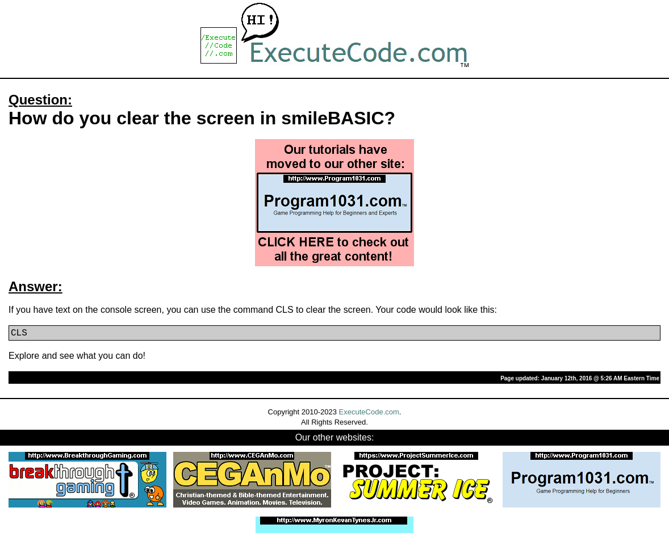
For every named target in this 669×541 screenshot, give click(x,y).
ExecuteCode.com (369, 412)
